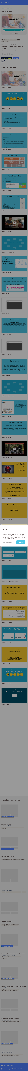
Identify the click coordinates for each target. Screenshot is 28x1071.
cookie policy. (10, 538)
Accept (21, 542)
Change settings (7, 542)
